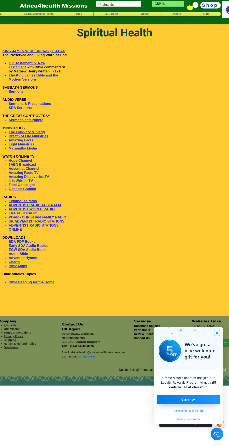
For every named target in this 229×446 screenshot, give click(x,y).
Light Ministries (21, 144)
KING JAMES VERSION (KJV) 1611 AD (34, 51)
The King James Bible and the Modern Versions (33, 77)
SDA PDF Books (22, 242)
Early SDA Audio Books (28, 246)
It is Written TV (21, 181)
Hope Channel (20, 160)
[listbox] (168, 4)
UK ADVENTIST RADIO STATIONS (37, 221)
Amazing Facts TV (24, 173)
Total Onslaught (22, 185)
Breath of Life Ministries (28, 136)
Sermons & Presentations (30, 104)
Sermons (16, 91)
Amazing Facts (21, 140)
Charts (14, 262)
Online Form (86, 356)
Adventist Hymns (23, 258)
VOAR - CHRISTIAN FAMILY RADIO (37, 217)
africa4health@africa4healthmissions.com (98, 352)
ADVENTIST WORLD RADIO (32, 209)
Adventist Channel (24, 169)
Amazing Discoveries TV (29, 177)
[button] (168, 4)
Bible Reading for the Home (31, 282)
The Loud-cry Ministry (27, 132)
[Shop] (210, 5)
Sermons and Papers (26, 120)
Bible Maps (18, 266)
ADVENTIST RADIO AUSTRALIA (35, 205)
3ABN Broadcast (23, 165)
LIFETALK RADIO (23, 213)
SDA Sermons (20, 108)
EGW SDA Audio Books (28, 250)
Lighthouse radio (23, 201)
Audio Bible (18, 254)
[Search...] (118, 4)
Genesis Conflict (22, 189)
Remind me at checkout (188, 410)
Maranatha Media (23, 148)
